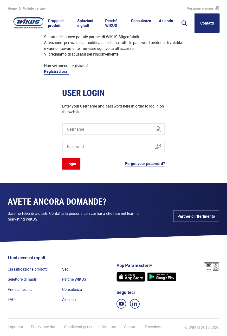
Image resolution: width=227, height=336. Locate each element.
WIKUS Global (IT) (204, 7)
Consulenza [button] (141, 20)
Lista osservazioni (103, 7)
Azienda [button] (166, 20)
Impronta (15, 327)
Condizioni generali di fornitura (90, 327)
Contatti (207, 23)
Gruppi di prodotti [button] (56, 23)
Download (153, 327)
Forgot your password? (145, 163)
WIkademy (163, 7)
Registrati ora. (56, 71)
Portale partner (137, 7)
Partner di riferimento (196, 216)
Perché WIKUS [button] (111, 23)
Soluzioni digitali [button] (85, 23)
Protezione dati (43, 327)
